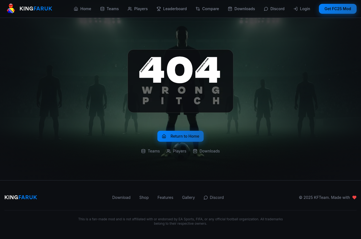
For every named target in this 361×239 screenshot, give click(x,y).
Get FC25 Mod (337, 8)
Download (121, 197)
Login (301, 8)
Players (138, 8)
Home (82, 8)
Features (165, 197)
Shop (144, 197)
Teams (109, 8)
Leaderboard (172, 8)
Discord (274, 8)
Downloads (241, 8)
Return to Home (180, 136)
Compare (207, 8)
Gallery (188, 197)
